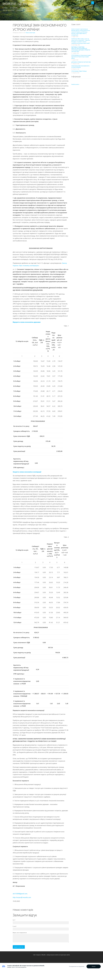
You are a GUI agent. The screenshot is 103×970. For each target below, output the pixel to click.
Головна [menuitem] (5, 8)
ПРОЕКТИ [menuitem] (54, 8)
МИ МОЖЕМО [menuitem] (90, 8)
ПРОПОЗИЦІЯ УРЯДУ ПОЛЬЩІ (79, 71)
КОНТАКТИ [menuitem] (68, 8)
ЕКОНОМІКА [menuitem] (47, 8)
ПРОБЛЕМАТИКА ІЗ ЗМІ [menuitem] (79, 8)
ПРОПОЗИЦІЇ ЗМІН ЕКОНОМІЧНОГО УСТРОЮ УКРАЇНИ (80, 66)
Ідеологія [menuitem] (22, 8)
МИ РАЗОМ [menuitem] (28, 10)
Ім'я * (14, 920)
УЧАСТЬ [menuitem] (40, 8)
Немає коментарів (30, 32)
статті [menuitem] (34, 10)
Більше (93, 966)
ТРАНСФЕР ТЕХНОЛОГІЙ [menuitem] (8, 10)
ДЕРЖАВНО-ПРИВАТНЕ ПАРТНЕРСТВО (81, 62)
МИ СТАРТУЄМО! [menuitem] (14, 8)
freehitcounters (75, 84)
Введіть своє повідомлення (20, 932)
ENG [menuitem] (99, 2)
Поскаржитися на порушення (76, 966)
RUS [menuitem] (96, 2)
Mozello (44, 955)
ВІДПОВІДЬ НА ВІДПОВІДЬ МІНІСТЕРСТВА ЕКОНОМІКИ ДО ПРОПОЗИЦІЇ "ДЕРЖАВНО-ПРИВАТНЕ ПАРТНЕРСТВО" (80, 49)
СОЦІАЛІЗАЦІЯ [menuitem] (19, 10)
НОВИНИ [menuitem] (61, 8)
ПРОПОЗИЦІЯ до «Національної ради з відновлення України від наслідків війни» (81, 57)
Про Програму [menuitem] (31, 8)
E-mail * (15, 926)
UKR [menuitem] (92, 2)
